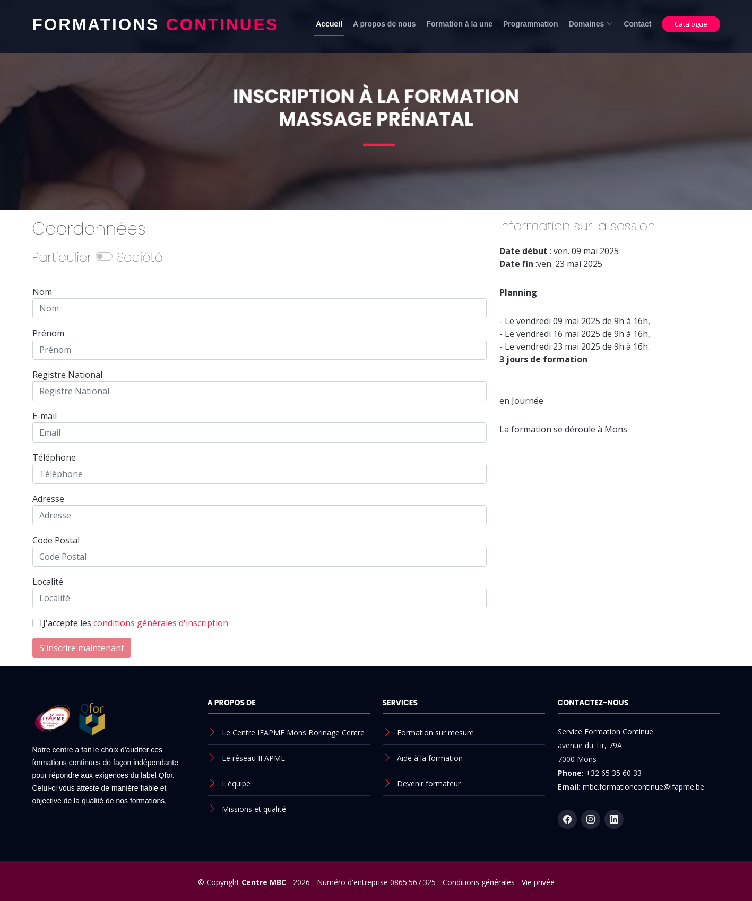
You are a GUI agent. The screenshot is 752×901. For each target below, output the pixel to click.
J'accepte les (135, 623)
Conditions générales (479, 882)
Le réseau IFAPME (253, 758)
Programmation (530, 24)
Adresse (48, 499)
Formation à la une (459, 24)
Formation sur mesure (435, 732)
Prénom (48, 333)
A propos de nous (384, 24)
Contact (637, 24)
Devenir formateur (429, 783)
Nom (42, 292)
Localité (47, 581)
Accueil (329, 24)
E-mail (44, 416)
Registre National (67, 374)
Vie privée (538, 882)
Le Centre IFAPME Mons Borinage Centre (293, 732)
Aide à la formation (430, 758)
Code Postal (56, 540)
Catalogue (691, 24)
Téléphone (54, 457)
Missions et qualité (254, 809)
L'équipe (236, 783)
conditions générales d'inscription (160, 623)
